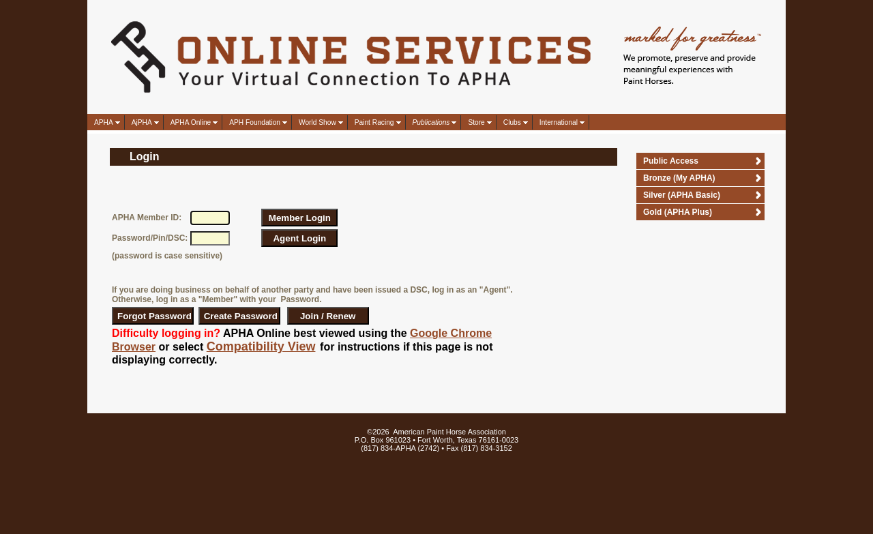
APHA (103, 122)
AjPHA (142, 122)
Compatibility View (261, 346)
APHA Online (191, 122)
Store (476, 122)
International (558, 122)
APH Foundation (254, 122)
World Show (317, 122)
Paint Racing (374, 122)
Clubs (512, 122)
